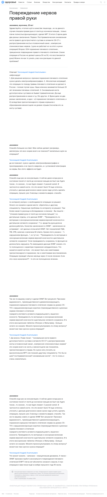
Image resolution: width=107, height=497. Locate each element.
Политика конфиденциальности (95, 493)
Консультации (13, 8)
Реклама (16, 493)
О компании (9, 493)
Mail (3, 493)
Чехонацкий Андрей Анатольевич (32, 72)
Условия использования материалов (46, 493)
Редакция (32, 493)
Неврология (24, 8)
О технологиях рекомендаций (76, 493)
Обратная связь (62, 493)
